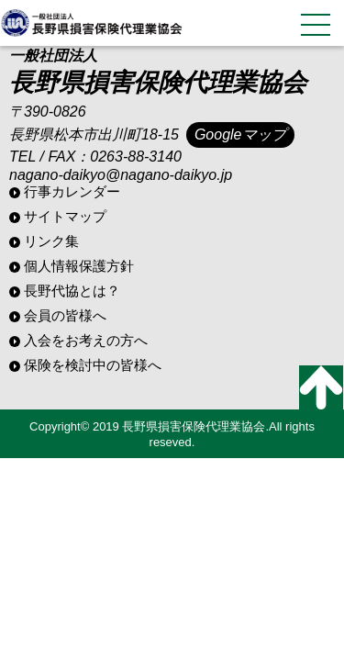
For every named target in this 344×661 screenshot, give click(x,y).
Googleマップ (240, 134)
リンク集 (51, 241)
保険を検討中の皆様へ (92, 365)
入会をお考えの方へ (86, 340)
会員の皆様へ (65, 315)
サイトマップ (65, 216)
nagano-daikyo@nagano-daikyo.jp (120, 175)
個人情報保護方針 (79, 266)
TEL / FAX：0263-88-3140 (95, 156)
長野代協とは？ (72, 290)
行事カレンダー (72, 191)
